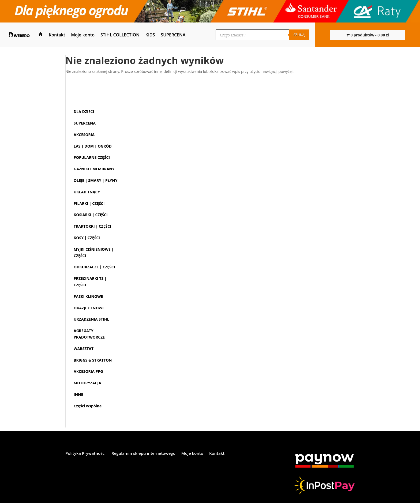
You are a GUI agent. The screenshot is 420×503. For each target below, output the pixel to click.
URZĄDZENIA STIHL (91, 319)
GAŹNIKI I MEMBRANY (94, 168)
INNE (78, 394)
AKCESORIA (84, 134)
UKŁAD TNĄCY (87, 191)
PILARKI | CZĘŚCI (89, 203)
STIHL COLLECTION (120, 35)
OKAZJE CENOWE (89, 307)
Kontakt (57, 35)
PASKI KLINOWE (88, 296)
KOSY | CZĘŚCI (87, 237)
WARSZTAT (83, 348)
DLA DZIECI (84, 111)
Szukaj (299, 34)
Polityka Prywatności (85, 453)
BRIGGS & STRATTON (93, 360)
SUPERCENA (173, 35)
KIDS (150, 35)
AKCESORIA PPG (88, 371)
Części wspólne (88, 405)
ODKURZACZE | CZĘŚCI (94, 266)
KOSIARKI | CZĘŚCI (91, 214)
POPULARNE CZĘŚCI (92, 157)
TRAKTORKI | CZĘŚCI (92, 226)
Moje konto (83, 35)
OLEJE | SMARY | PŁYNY (95, 180)
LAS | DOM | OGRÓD (93, 146)
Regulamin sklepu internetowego (143, 453)
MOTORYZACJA (87, 382)
